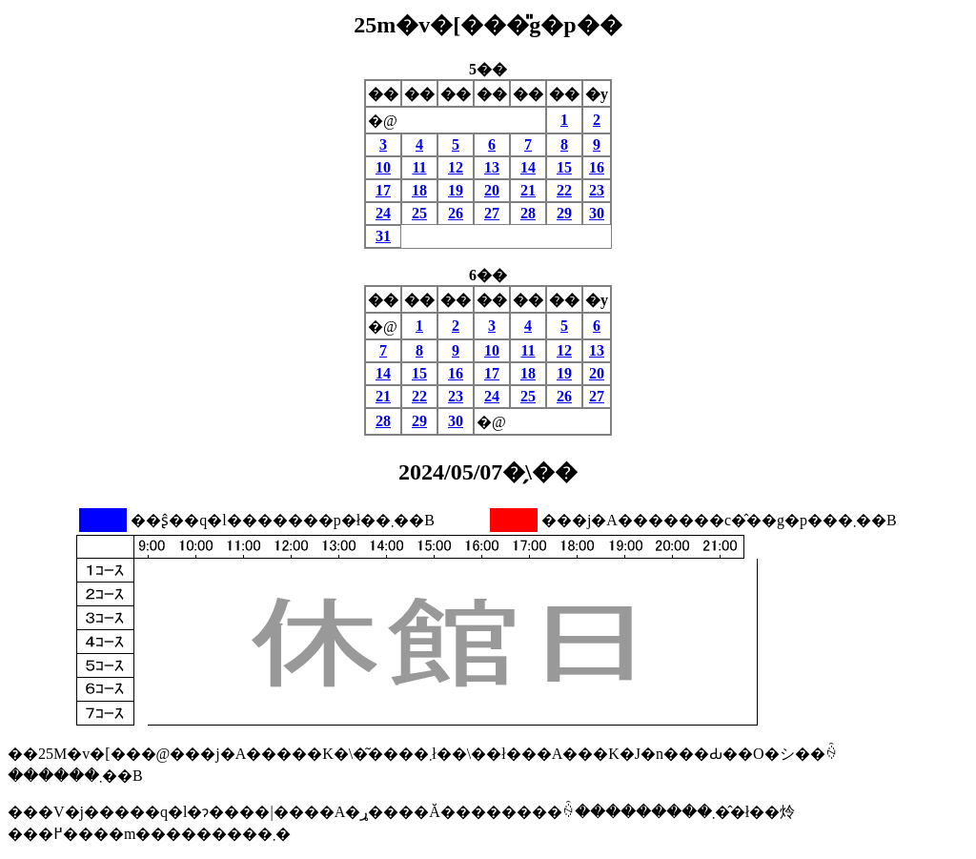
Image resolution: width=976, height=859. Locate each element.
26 (455, 213)
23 (596, 190)
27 (491, 213)
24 (383, 213)
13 (491, 167)
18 (419, 190)
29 (564, 213)
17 (383, 190)
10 (383, 167)
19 (455, 190)
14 (528, 167)
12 (455, 167)
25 (419, 213)
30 (596, 213)
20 (491, 190)
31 (383, 236)
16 (596, 167)
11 (419, 167)
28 (528, 213)
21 (528, 190)
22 (564, 190)
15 (564, 167)
